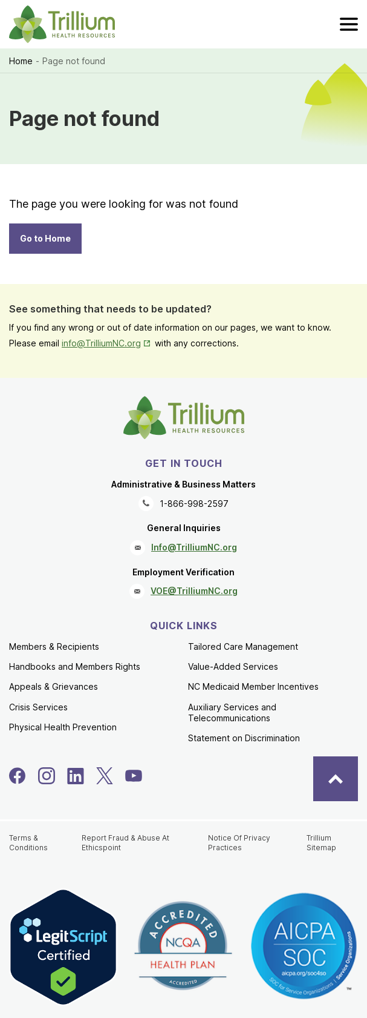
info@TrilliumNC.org (107, 343)
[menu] (349, 24)
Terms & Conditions (28, 842)
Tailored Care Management (243, 646)
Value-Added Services (233, 666)
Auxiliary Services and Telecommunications (232, 712)
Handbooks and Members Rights (74, 666)
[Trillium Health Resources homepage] (62, 24)
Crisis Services (38, 707)
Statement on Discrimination (244, 738)
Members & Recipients (54, 646)
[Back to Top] (335, 778)
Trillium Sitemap (321, 842)
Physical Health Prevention (63, 727)
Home (21, 61)
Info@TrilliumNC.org (194, 547)
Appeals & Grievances (53, 686)
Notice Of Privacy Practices (239, 842)
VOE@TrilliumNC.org (194, 591)
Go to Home (45, 238)
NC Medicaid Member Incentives (253, 686)
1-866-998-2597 (194, 503)
